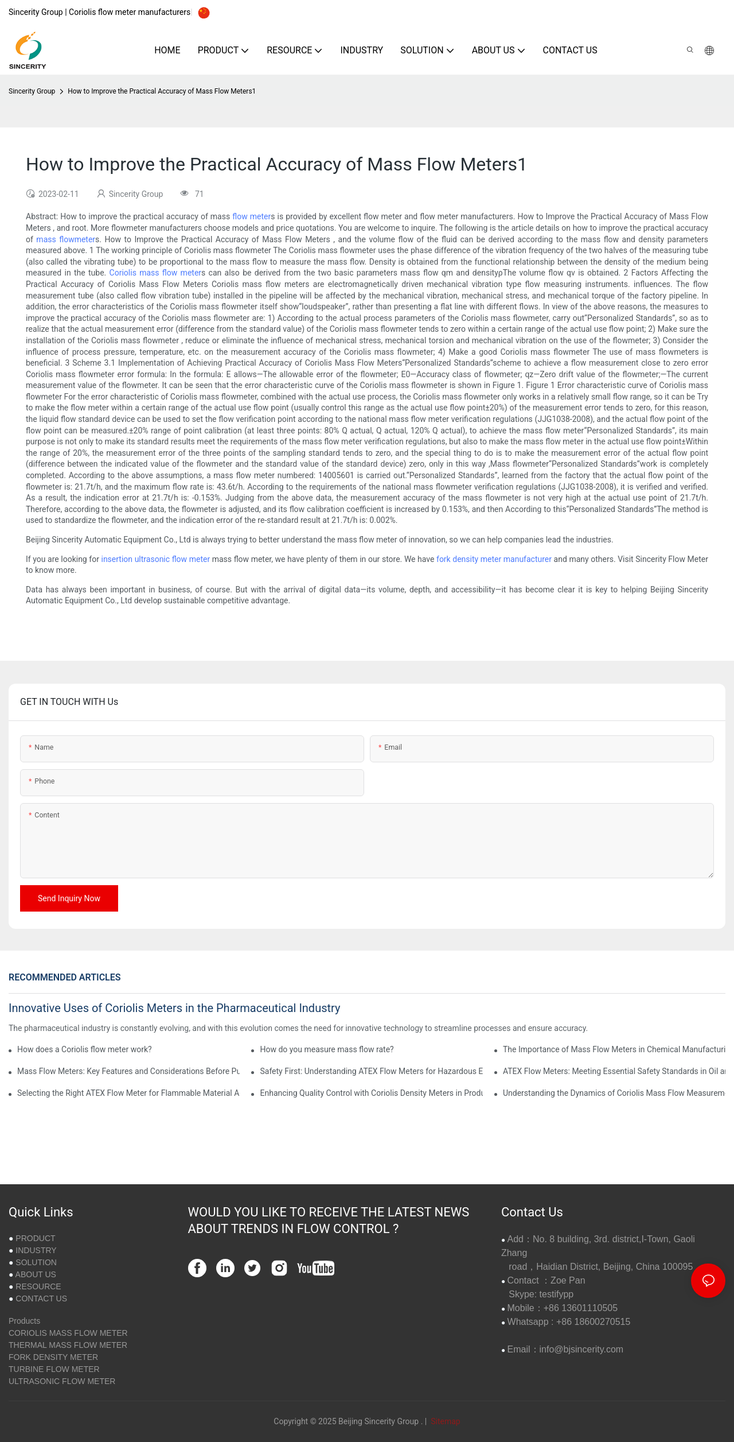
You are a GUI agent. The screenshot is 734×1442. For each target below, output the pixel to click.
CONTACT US (41, 1298)
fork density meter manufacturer (494, 559)
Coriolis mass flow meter (155, 272)
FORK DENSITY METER (53, 1357)
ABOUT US (35, 1274)
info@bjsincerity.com (582, 1349)
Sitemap (444, 1421)
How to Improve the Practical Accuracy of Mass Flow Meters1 (162, 91)
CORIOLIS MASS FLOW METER (68, 1333)
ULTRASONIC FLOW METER (62, 1381)
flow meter (251, 216)
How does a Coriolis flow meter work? (84, 1049)
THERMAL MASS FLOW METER (68, 1345)
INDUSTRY (35, 1250)
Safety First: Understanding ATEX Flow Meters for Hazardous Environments (371, 1071)
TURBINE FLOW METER (54, 1369)
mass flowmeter (65, 239)
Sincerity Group (32, 91)
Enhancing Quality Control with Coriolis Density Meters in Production (371, 1093)
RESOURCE (38, 1286)
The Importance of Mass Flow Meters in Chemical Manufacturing (614, 1049)
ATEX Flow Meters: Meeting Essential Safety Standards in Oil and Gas (614, 1071)
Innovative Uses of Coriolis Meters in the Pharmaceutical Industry (174, 1008)
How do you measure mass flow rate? (326, 1049)
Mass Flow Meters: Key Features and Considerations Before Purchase (128, 1071)
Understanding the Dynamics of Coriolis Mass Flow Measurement (614, 1093)
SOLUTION (36, 1262)
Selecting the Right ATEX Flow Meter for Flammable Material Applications (128, 1093)
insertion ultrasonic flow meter (155, 559)
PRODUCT (35, 1238)
